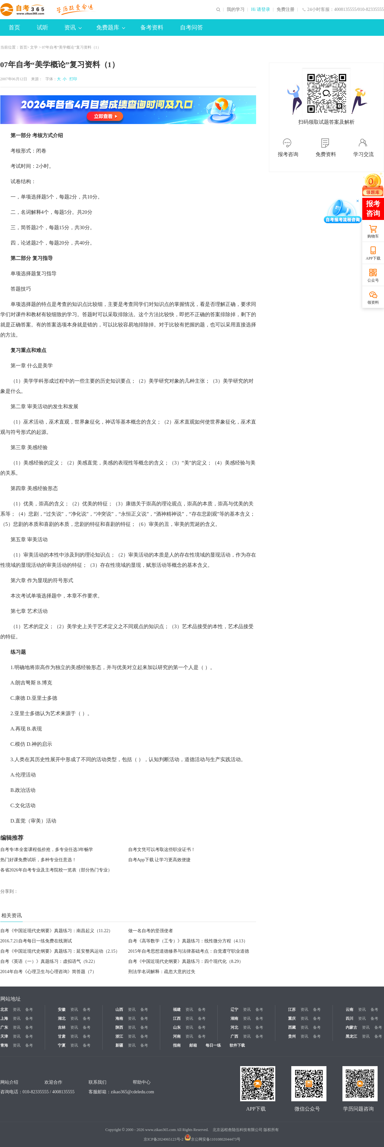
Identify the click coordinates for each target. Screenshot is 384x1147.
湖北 (62, 1018)
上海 (4, 1018)
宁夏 (62, 1045)
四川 (349, 1018)
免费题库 (110, 27)
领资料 (373, 302)
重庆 (292, 1018)
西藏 (292, 1027)
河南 (177, 1036)
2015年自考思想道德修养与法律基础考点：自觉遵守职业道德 (188, 951)
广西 (234, 1036)
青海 (4, 1045)
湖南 (234, 1018)
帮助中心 (142, 1082)
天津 (4, 1036)
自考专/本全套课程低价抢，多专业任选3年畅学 (46, 849)
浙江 (119, 1036)
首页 (14, 27)
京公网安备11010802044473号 (212, 1139)
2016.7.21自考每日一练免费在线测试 (36, 941)
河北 (234, 1027)
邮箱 (193, 1045)
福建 (177, 1009)
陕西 (119, 1027)
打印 (72, 79)
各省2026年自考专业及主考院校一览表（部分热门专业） (56, 870)
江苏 (292, 1009)
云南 (349, 1009)
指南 (177, 1045)
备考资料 (151, 27)
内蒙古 (351, 1027)
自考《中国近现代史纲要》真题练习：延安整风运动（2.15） (60, 951)
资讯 (73, 27)
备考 (29, 1009)
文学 (34, 47)
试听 (42, 27)
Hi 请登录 (260, 9)
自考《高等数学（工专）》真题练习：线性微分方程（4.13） (188, 941)
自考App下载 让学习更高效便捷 (159, 859)
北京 (4, 1009)
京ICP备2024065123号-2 (164, 1139)
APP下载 (373, 258)
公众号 (373, 280)
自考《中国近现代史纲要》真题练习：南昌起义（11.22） (56, 930)
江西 (177, 1018)
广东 (4, 1027)
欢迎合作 (53, 1082)
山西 (119, 1009)
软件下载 (237, 1045)
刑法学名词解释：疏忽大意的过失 (161, 971)
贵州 (292, 1036)
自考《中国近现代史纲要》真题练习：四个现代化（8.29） (186, 961)
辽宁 (234, 1009)
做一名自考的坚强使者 (150, 930)
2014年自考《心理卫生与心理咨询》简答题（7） (48, 971)
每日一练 (213, 1045)
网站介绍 (9, 1082)
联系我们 (97, 1082)
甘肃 (62, 1036)
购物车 (373, 236)
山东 (177, 1027)
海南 (119, 1018)
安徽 (62, 1009)
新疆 (119, 1045)
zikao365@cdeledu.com (132, 1091)
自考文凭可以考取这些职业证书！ (161, 849)
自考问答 (191, 27)
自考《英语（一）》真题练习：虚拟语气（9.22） (49, 961)
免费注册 (285, 9)
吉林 (62, 1027)
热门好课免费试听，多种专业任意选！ (38, 859)
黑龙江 (351, 1036)
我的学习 (236, 9)
